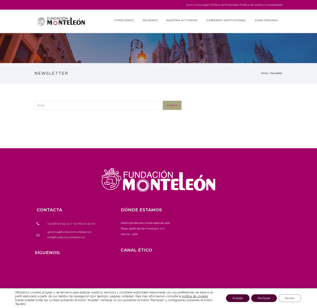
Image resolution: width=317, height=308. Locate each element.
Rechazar (264, 298)
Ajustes (290, 298)
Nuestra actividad (182, 20)
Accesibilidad (273, 4)
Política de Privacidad (224, 4)
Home (264, 73)
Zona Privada (266, 20)
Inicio (189, 4)
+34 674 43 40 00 (84, 223)
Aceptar (237, 298)
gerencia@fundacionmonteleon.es (69, 232)
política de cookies (195, 296)
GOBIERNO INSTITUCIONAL (226, 20)
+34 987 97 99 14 (58, 223)
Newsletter (276, 73)
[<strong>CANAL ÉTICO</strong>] (136, 250)
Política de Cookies (251, 4)
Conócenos (124, 20)
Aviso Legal (202, 4)
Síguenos (150, 20)
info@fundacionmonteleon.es (66, 237)
